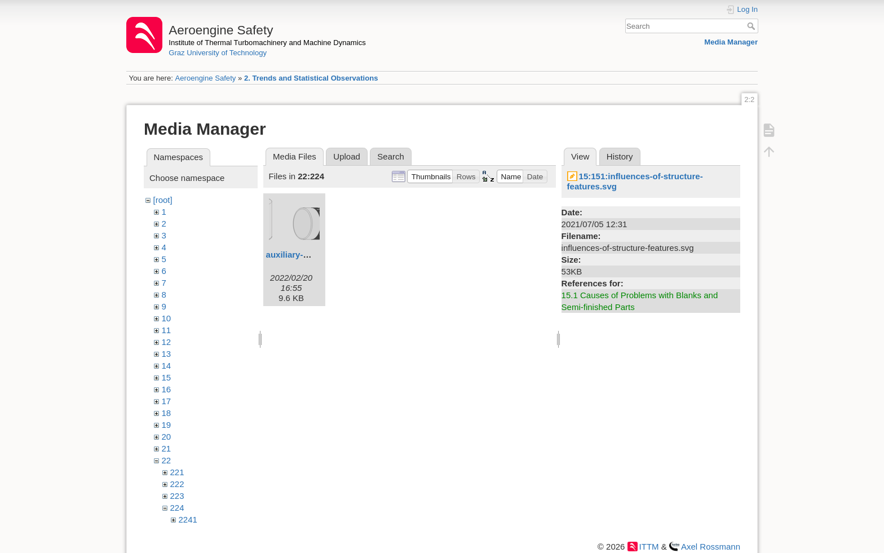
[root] (163, 200)
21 (166, 448)
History (620, 156)
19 (166, 425)
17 (166, 401)
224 (177, 507)
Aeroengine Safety (205, 78)
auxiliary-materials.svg (311, 254)
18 (166, 413)
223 (177, 496)
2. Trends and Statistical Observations (311, 78)
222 (177, 484)
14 (166, 365)
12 (166, 342)
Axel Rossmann (710, 546)
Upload (346, 156)
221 (177, 472)
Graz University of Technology (218, 52)
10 (166, 318)
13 (166, 354)
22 (166, 460)
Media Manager (731, 42)
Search (752, 26)
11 (166, 330)
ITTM (649, 546)
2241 (188, 519)
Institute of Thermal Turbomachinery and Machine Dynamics (267, 42)
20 (166, 436)
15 (166, 377)
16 (166, 389)
